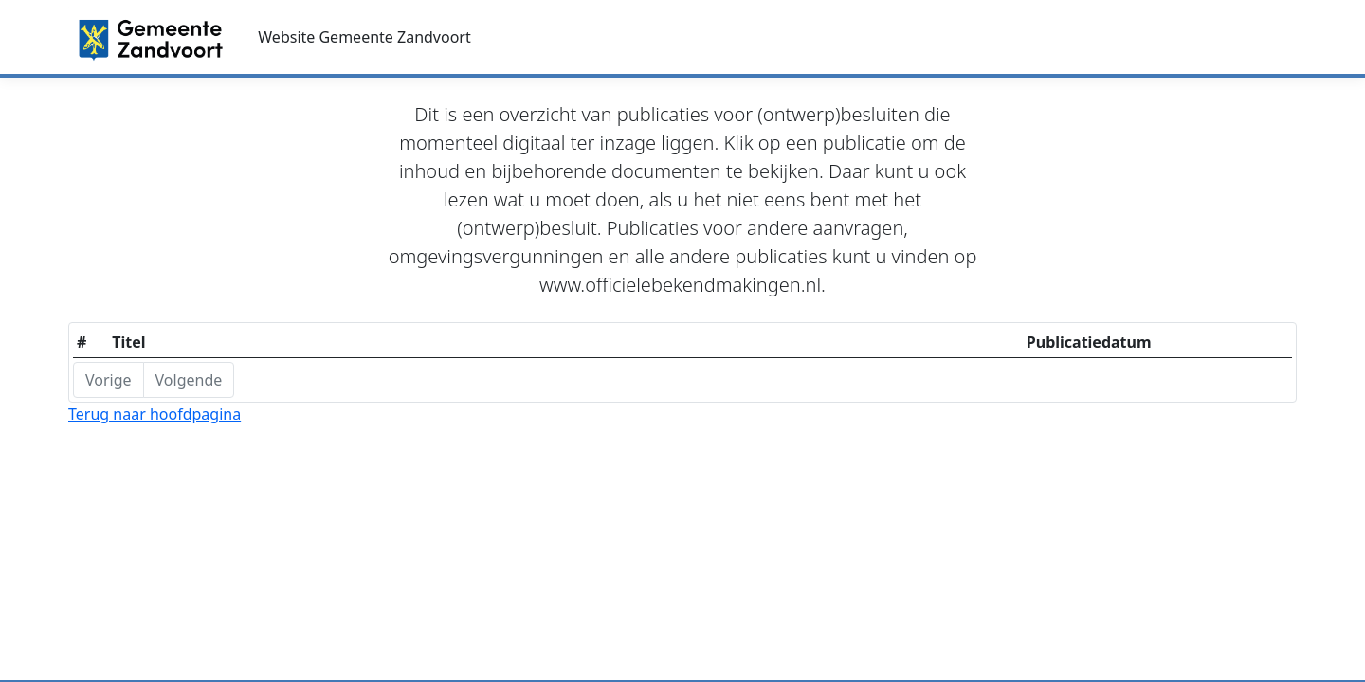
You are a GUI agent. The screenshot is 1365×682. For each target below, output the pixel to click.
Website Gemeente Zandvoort (364, 37)
